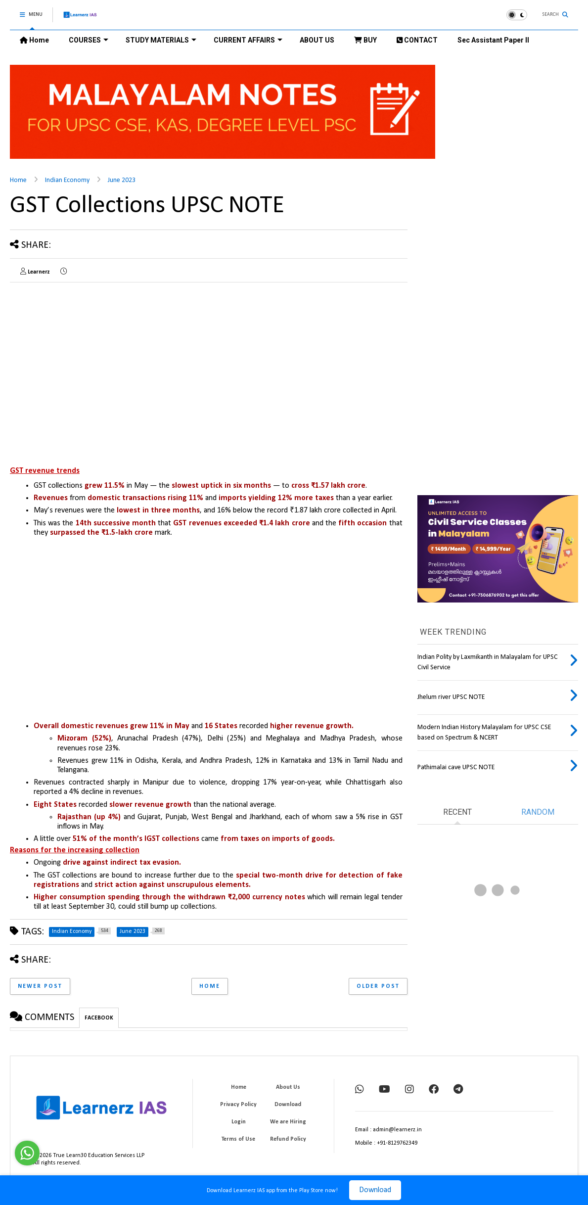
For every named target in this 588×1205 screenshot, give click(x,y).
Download (375, 1190)
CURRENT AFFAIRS (248, 40)
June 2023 (122, 180)
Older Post (378, 986)
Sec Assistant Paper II (493, 40)
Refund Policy (288, 1139)
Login (238, 1122)
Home (34, 40)
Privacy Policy (238, 1105)
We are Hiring (288, 1122)
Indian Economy (67, 180)
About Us (288, 1087)
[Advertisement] (93, 359)
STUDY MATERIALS (161, 40)
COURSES (88, 40)
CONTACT (417, 40)
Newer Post (40, 986)
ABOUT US (317, 40)
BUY (365, 40)
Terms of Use (238, 1139)
